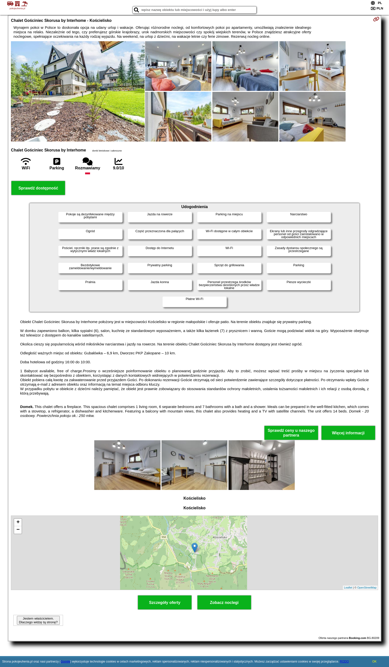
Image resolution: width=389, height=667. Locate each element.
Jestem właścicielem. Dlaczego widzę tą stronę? (38, 620)
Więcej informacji (348, 433)
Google (65, 661)
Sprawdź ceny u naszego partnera (291, 432)
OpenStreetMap (367, 587)
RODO (344, 661)
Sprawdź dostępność (38, 188)
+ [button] (18, 522)
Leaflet (348, 587)
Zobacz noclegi (224, 602)
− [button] (18, 530)
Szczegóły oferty (164, 602)
